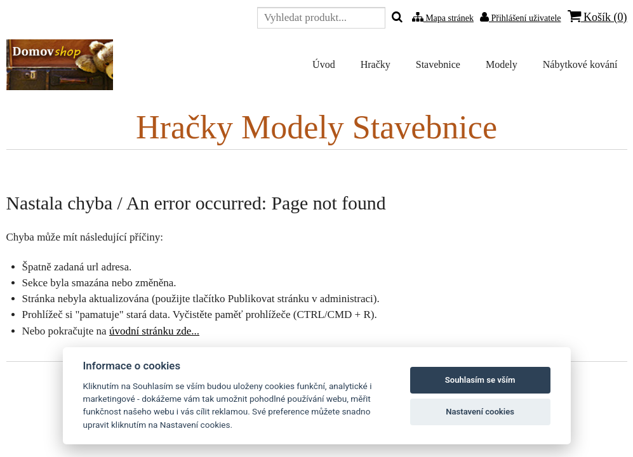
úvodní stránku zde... (154, 331)
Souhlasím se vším (480, 380)
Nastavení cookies (480, 411)
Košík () (597, 17)
